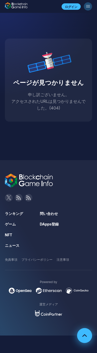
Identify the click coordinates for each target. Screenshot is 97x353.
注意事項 (63, 259)
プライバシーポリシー (37, 259)
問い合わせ (49, 213)
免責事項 (11, 259)
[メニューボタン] (88, 6)
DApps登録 (49, 224)
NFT (8, 235)
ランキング (14, 213)
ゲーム (10, 224)
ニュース (12, 245)
